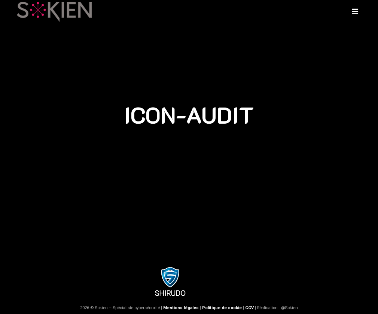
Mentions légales (181, 307)
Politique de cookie (222, 307)
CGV (249, 307)
